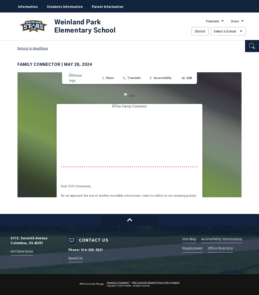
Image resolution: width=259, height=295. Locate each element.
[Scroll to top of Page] (129, 220)
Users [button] (235, 21)
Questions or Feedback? (118, 282)
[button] (252, 46)
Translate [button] (212, 21)
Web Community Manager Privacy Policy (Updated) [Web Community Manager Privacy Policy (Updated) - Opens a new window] (155, 282)
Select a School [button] (225, 31)
